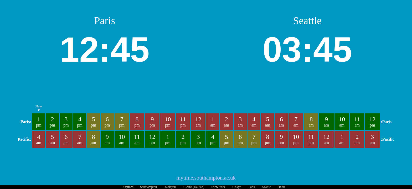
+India (281, 187)
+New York (217, 187)
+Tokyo (236, 187)
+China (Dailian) (193, 187)
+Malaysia (170, 187)
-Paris (251, 187)
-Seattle (266, 187)
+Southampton (147, 187)
